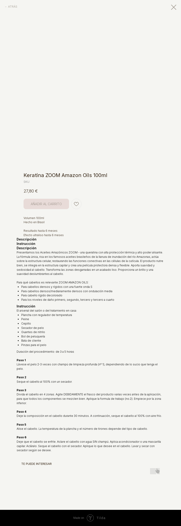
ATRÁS (12, 6)
